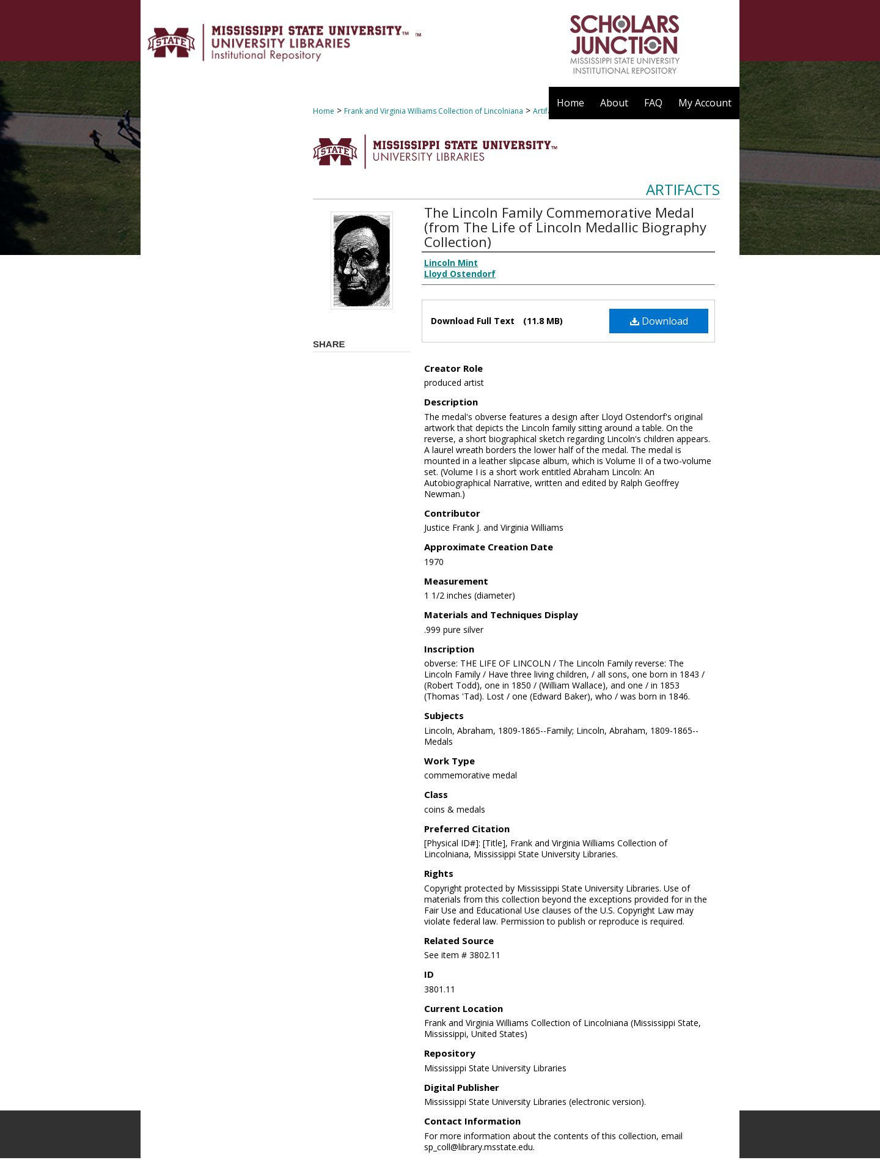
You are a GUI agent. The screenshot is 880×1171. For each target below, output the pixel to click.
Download (659, 321)
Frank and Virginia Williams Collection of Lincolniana (433, 111)
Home (323, 111)
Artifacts (683, 189)
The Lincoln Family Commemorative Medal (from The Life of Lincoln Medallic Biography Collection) (565, 227)
